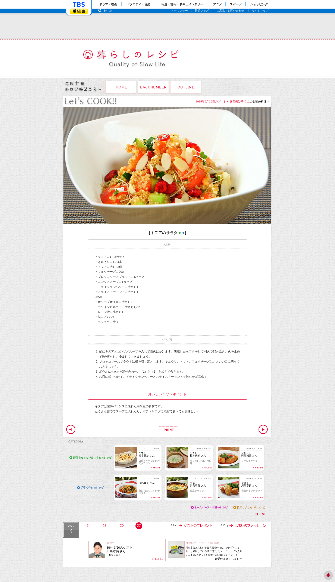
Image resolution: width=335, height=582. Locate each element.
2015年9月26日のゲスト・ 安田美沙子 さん (223, 101)
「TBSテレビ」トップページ (78, 4)
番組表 (79, 11)
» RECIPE (155, 467)
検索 (109, 10)
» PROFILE (157, 558)
